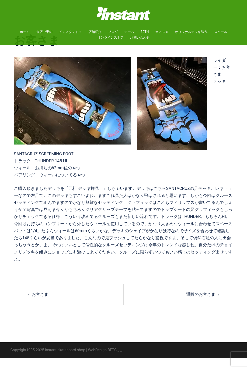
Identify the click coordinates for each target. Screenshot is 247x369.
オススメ (161, 32)
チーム (129, 32)
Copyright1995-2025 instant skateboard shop (47, 361)
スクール (220, 32)
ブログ (113, 32)
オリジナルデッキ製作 (191, 32)
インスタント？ (70, 32)
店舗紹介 (94, 32)
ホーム (25, 32)
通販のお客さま (201, 305)
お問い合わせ (140, 37)
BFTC (112, 361)
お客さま (40, 305)
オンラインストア (110, 37)
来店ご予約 (44, 32)
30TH (145, 32)
